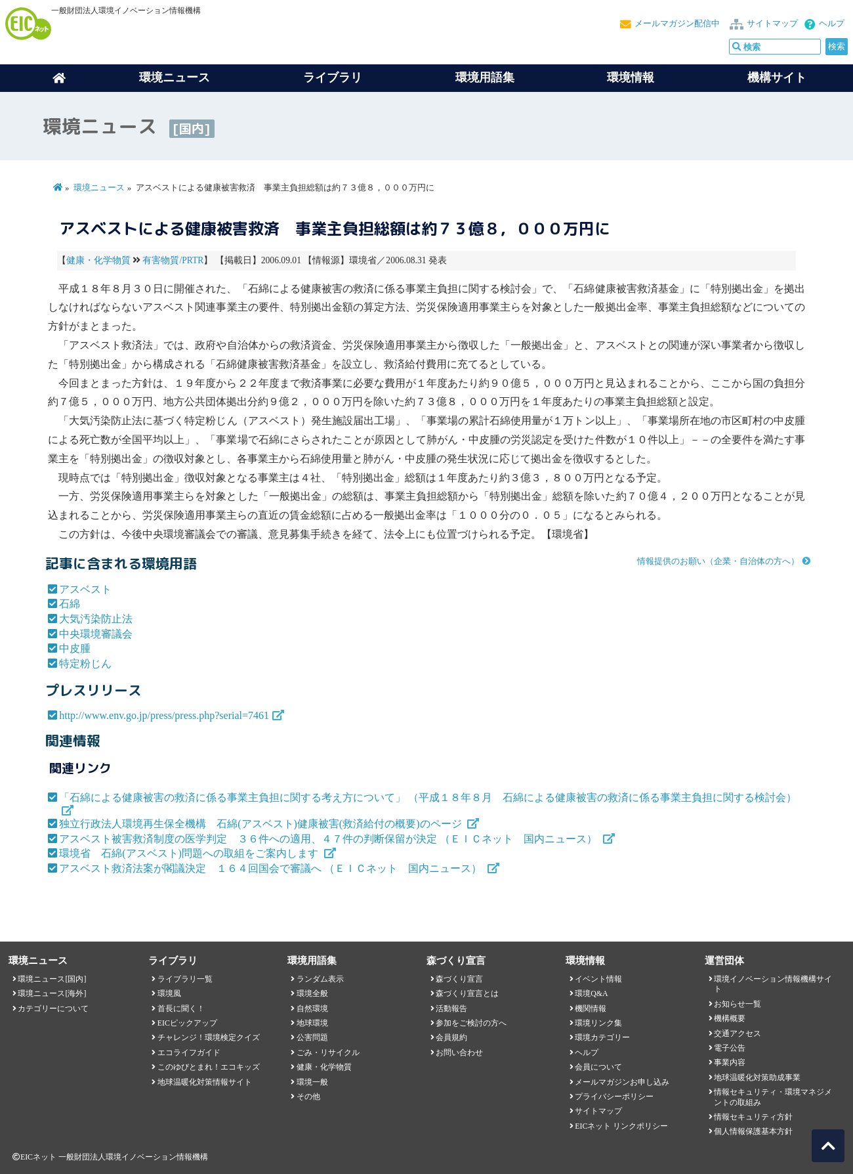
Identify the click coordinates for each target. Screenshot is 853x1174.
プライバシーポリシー (614, 1096)
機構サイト (776, 77)
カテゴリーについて (53, 1008)
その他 (308, 1096)
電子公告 (729, 1048)
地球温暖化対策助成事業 (757, 1077)
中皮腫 (75, 648)
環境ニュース (99, 187)
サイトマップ (772, 23)
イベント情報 (598, 979)
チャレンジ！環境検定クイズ (208, 1037)
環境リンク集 (598, 1023)
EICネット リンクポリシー (621, 1126)
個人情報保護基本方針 (753, 1131)
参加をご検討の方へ (471, 1023)
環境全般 (312, 993)
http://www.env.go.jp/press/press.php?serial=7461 (164, 715)
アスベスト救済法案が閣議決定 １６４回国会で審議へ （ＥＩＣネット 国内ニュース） (271, 868)
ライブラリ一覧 (185, 979)
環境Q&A (591, 993)
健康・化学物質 (98, 260)
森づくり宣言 (459, 979)
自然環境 (312, 1008)
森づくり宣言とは (467, 993)
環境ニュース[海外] (52, 993)
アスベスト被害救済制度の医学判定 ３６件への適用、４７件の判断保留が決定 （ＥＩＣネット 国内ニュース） (329, 838)
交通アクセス (737, 1033)
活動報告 (451, 1008)
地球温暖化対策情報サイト (204, 1082)
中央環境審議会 (96, 634)
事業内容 (729, 1062)
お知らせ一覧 (737, 1004)
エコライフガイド (188, 1052)
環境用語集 (484, 77)
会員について (598, 1067)
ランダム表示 (320, 979)
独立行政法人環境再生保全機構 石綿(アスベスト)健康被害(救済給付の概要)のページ (261, 823)
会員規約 (451, 1037)
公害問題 (312, 1037)
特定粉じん (85, 663)
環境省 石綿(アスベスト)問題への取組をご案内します (190, 853)
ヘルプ (831, 23)
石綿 (69, 603)
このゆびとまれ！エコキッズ (208, 1067)
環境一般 (312, 1082)
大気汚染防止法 (96, 618)
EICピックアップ (187, 1023)
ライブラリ (332, 77)
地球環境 (312, 1023)
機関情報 (590, 1008)
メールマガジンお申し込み (622, 1082)
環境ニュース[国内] (52, 979)
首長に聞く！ (181, 1008)
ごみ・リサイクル (328, 1052)
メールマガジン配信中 (677, 23)
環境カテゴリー (602, 1037)
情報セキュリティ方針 (753, 1116)
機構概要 (729, 1018)
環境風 (169, 993)
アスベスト (85, 589)
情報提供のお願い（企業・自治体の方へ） (718, 561)
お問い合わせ (459, 1052)
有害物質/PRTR (172, 260)
